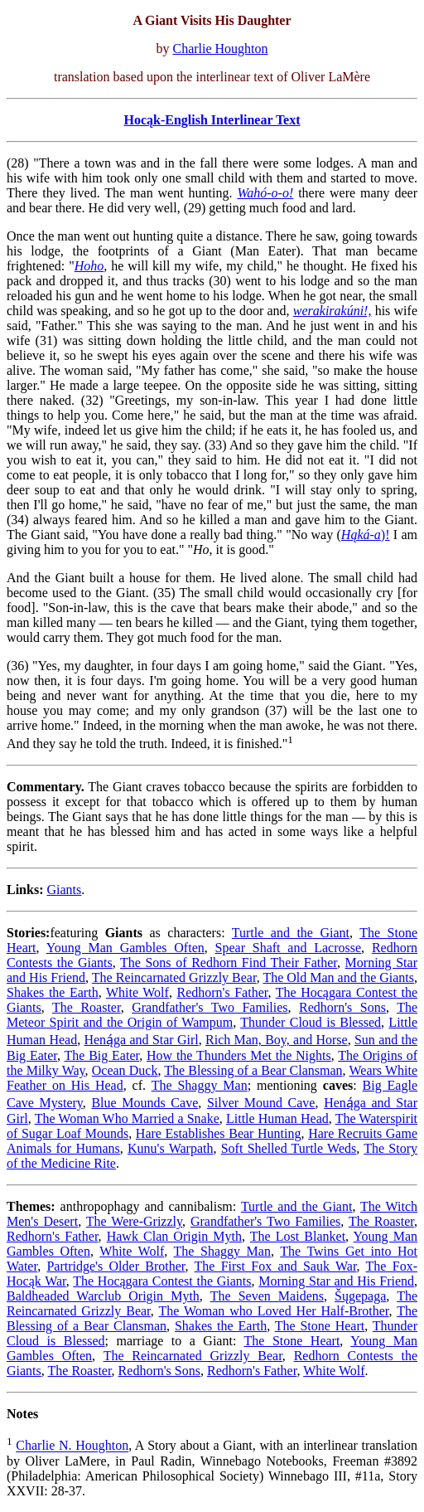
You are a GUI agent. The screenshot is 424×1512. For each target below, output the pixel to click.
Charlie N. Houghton (72, 1446)
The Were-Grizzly (134, 1221)
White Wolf (137, 992)
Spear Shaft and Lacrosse (288, 948)
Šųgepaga (360, 1296)
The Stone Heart (320, 1326)
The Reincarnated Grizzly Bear (174, 977)
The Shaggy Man (200, 1085)
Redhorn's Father (221, 992)
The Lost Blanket (297, 1236)
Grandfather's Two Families (209, 1007)
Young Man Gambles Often (125, 948)
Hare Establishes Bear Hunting (218, 1133)
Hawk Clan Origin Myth (174, 1236)
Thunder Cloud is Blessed (310, 1022)
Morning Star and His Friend (336, 1281)
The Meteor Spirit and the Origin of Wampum (212, 1014)
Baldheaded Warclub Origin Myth (103, 1296)
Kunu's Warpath (170, 1148)
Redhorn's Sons (342, 1007)
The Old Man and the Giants (338, 977)
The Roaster (86, 1007)
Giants (63, 889)
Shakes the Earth (53, 992)
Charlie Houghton (219, 48)
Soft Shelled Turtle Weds (289, 1148)
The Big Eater (102, 1055)
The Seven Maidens (267, 1296)
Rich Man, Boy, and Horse (276, 1040)
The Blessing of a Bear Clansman (253, 1070)
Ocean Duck (125, 1070)
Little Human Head (277, 1118)
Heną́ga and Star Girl (141, 1040)
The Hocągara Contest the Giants (162, 1281)
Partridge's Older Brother (115, 1266)
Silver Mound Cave (261, 1103)
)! (365, 534)
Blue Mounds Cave (144, 1103)
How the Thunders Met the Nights (239, 1055)
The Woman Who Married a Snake (127, 1118)
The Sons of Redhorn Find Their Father (228, 962)
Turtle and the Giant (290, 933)
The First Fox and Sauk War (276, 1266)
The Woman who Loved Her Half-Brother (273, 1311)
